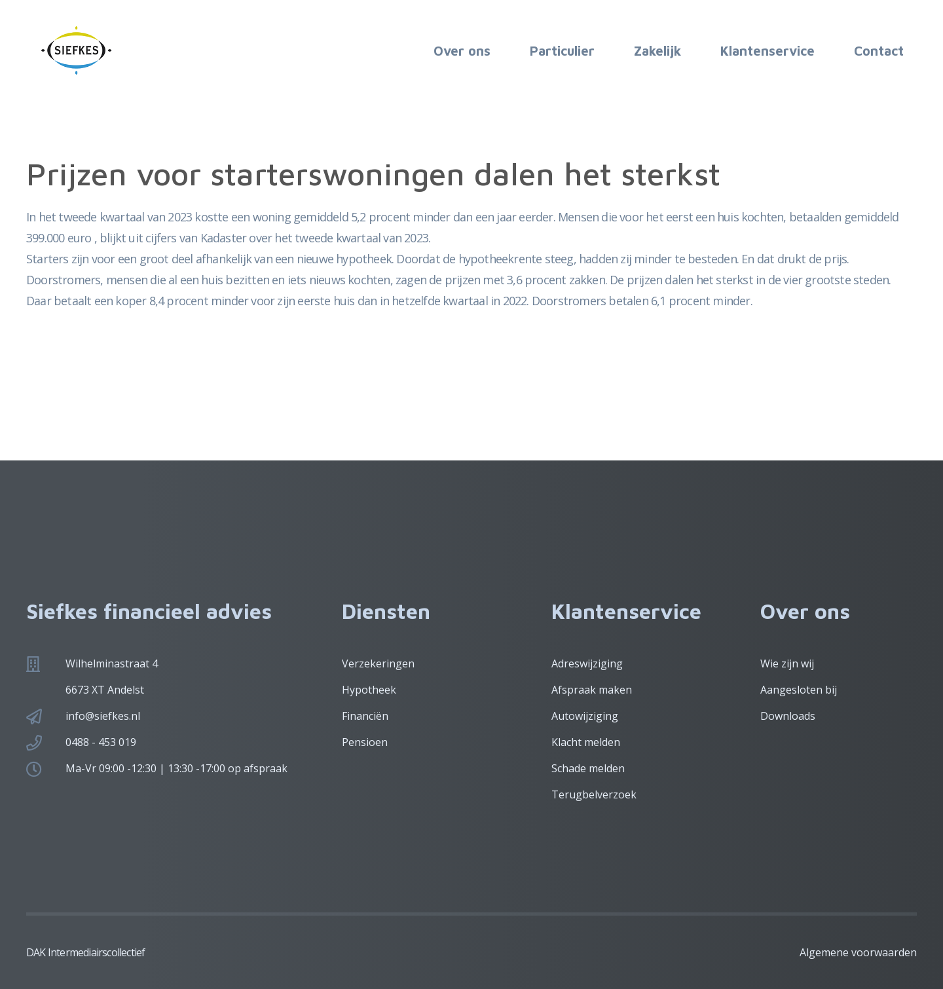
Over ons (462, 50)
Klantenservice (767, 50)
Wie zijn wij (787, 663)
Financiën (365, 716)
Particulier (562, 50)
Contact (879, 50)
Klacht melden (585, 742)
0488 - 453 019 (100, 742)
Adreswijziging (587, 663)
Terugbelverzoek (594, 794)
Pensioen (365, 742)
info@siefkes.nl (102, 716)
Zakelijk (657, 50)
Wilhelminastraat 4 (111, 663)
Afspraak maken (591, 689)
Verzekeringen (378, 663)
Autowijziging (584, 716)
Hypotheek (369, 689)
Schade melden (588, 768)
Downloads (787, 716)
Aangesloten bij (798, 689)
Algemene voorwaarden (858, 952)
